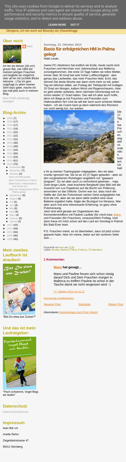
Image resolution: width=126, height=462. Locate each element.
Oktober (14, 173)
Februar (14, 218)
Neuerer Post (52, 304)
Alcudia (55, 250)
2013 (10, 163)
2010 (10, 231)
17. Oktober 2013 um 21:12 (69, 291)
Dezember (16, 167)
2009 (10, 235)
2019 (10, 142)
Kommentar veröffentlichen (59, 298)
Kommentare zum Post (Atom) (78, 312)
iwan (29, 46)
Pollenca (82, 250)
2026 (10, 118)
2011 (10, 228)
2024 (10, 125)
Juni (12, 205)
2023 (10, 128)
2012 (10, 224)
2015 (10, 156)
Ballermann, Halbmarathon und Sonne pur (23, 185)
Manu (117, 214)
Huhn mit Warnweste (19, 177)
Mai (12, 208)
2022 (10, 132)
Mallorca (64, 250)
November (16, 170)
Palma (73, 250)
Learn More (57, 24)
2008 (10, 239)
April (12, 211)
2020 (10, 139)
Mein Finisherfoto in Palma (22, 180)
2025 (10, 121)
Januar (14, 221)
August (14, 198)
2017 (10, 149)
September (16, 195)
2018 (10, 146)
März (13, 215)
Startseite (84, 304)
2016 (10, 153)
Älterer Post (115, 304)
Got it (74, 24)
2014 (10, 160)
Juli (12, 202)
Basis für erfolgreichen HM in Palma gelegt (24, 190)
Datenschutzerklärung (15, 411)
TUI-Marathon (95, 250)
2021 (10, 135)
